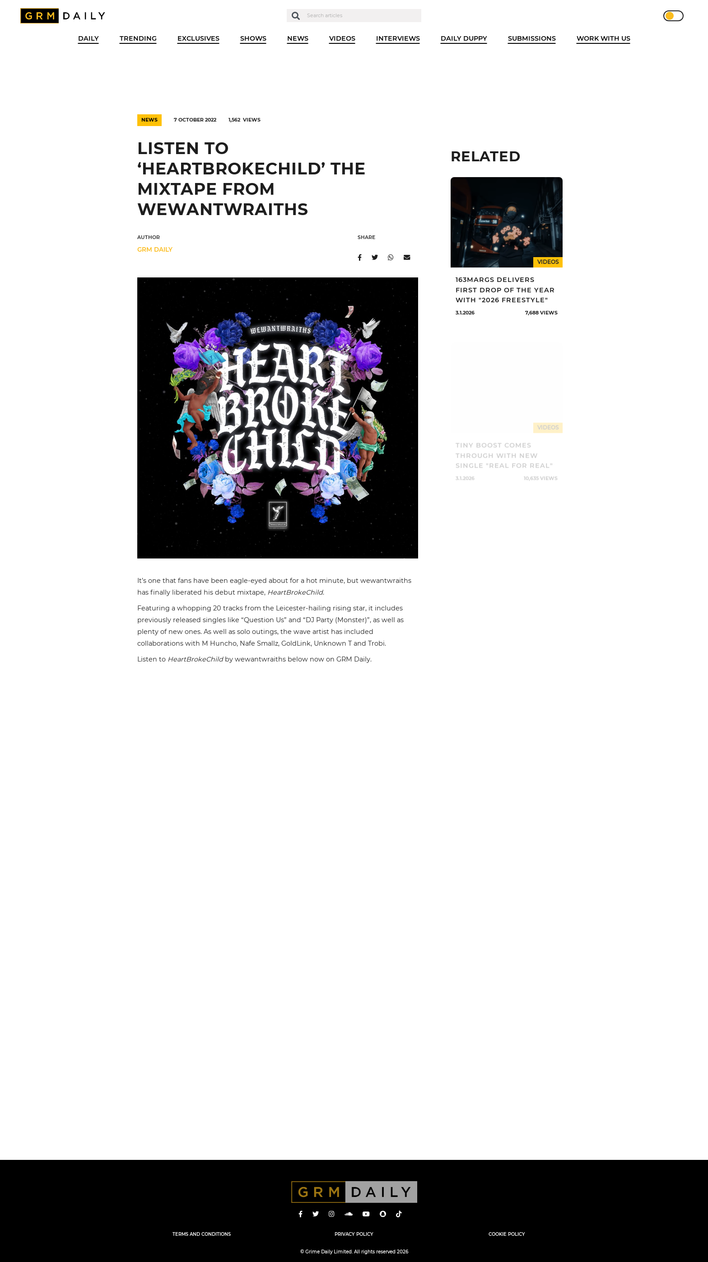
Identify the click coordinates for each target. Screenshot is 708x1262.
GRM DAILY (154, 249)
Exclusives (198, 38)
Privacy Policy (354, 1234)
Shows (253, 38)
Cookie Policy (507, 1234)
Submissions (532, 38)
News (297, 38)
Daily (88, 38)
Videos (342, 38)
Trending (138, 38)
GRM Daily (65, 15)
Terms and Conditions (201, 1234)
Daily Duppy (464, 38)
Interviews (398, 38)
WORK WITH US (603, 38)
